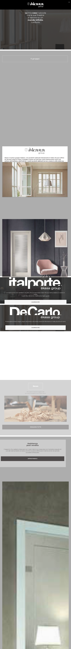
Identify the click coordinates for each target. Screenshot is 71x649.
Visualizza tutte (35, 427)
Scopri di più (36, 335)
